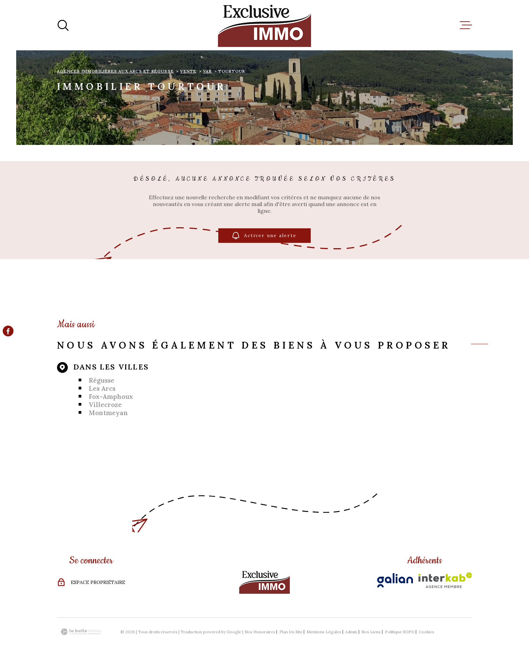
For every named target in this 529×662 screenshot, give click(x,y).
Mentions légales (324, 631)
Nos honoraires (260, 631)
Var (207, 71)
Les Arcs (102, 388)
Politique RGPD (400, 631)
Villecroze (105, 405)
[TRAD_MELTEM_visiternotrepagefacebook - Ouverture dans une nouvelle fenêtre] (8, 331)
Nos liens (371, 631)
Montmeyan (108, 413)
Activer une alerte (264, 235)
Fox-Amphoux (111, 396)
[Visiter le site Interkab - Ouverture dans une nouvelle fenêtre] (445, 580)
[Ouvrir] (63, 25)
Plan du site (291, 631)
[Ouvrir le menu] (466, 25)
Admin (351, 631)
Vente (188, 71)
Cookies (426, 632)
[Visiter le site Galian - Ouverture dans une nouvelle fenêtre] (395, 580)
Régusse (101, 380)
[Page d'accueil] (264, 25)
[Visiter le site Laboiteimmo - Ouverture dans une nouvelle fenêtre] (80, 632)
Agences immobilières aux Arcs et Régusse (115, 71)
